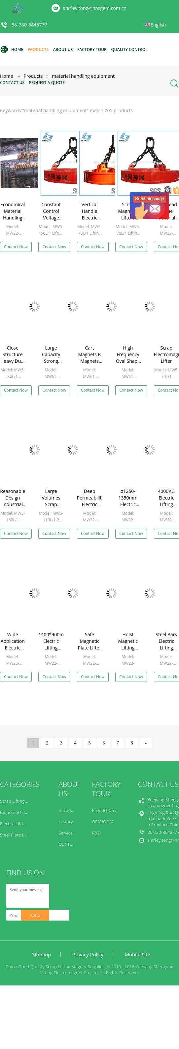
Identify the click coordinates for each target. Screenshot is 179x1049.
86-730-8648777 (29, 24)
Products (38, 49)
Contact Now (16, 247)
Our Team (68, 844)
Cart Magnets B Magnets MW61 (89, 358)
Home (11, 49)
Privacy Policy (87, 954)
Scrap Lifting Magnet (20, 801)
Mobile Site (137, 954)
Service (65, 833)
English (158, 25)
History (65, 822)
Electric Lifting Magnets (23, 824)
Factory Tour (92, 49)
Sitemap (41, 954)
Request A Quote (47, 82)
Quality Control (129, 49)
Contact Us (12, 82)
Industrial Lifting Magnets (25, 812)
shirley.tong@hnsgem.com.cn (94, 8)
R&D (96, 833)
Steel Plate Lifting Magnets (26, 835)
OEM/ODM (102, 822)
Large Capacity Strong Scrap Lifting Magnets (51, 364)
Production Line (108, 810)
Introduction (70, 810)
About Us (63, 49)
